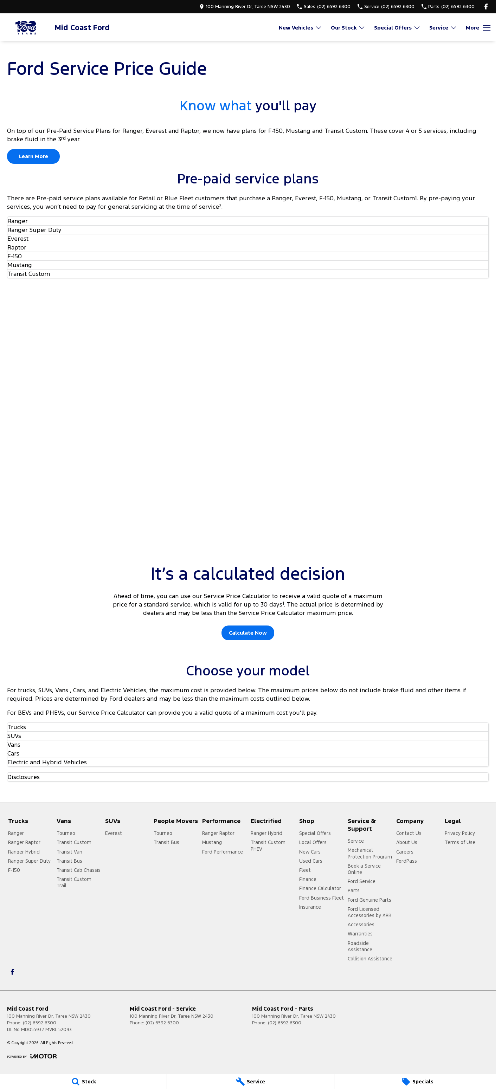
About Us (406, 842)
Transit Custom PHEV (268, 845)
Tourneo (66, 833)
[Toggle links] (32, 1056)
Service (356, 841)
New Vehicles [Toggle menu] (300, 27)
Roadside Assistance (360, 946)
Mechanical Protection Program (370, 853)
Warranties (360, 934)
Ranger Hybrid (24, 852)
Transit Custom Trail (74, 882)
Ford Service (361, 881)
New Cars (310, 852)
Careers (404, 852)
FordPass (406, 861)
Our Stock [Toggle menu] (348, 27)
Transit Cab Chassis (79, 870)
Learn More (33, 156)
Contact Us (409, 833)
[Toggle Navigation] (478, 28)
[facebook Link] (486, 6)
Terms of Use (460, 842)
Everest (113, 833)
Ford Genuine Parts (369, 900)
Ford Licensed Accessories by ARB (370, 912)
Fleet (305, 870)
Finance (307, 879)
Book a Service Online (364, 869)
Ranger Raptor (24, 842)
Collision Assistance (370, 958)
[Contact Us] (244, 6)
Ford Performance (222, 852)
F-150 (14, 870)
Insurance (310, 907)
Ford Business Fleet (321, 898)
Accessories (361, 924)
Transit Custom (74, 842)
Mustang (212, 842)
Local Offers (313, 842)
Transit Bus (69, 861)
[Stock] (83, 1081)
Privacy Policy (460, 833)
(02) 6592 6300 (39, 1023)
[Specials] (417, 1081)
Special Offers (315, 833)
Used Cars (310, 861)
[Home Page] (26, 27)
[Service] (250, 1081)
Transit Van (69, 852)
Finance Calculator (320, 888)
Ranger (16, 833)
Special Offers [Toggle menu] (397, 27)
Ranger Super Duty (29, 861)
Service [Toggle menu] (443, 27)
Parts (354, 890)
